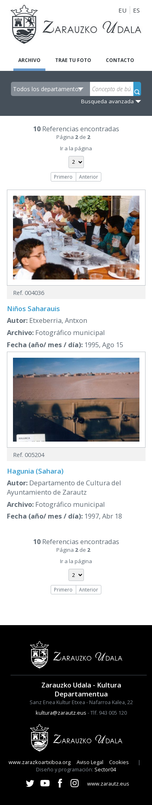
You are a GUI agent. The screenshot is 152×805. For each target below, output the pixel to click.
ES (136, 10)
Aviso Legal (90, 762)
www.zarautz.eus (108, 783)
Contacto (120, 60)
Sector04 (105, 769)
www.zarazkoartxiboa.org (40, 762)
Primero (63, 176)
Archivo (29, 60)
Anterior (88, 176)
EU (122, 10)
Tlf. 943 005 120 (108, 712)
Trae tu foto (73, 60)
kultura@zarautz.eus (61, 712)
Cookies (119, 762)
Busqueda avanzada (107, 101)
